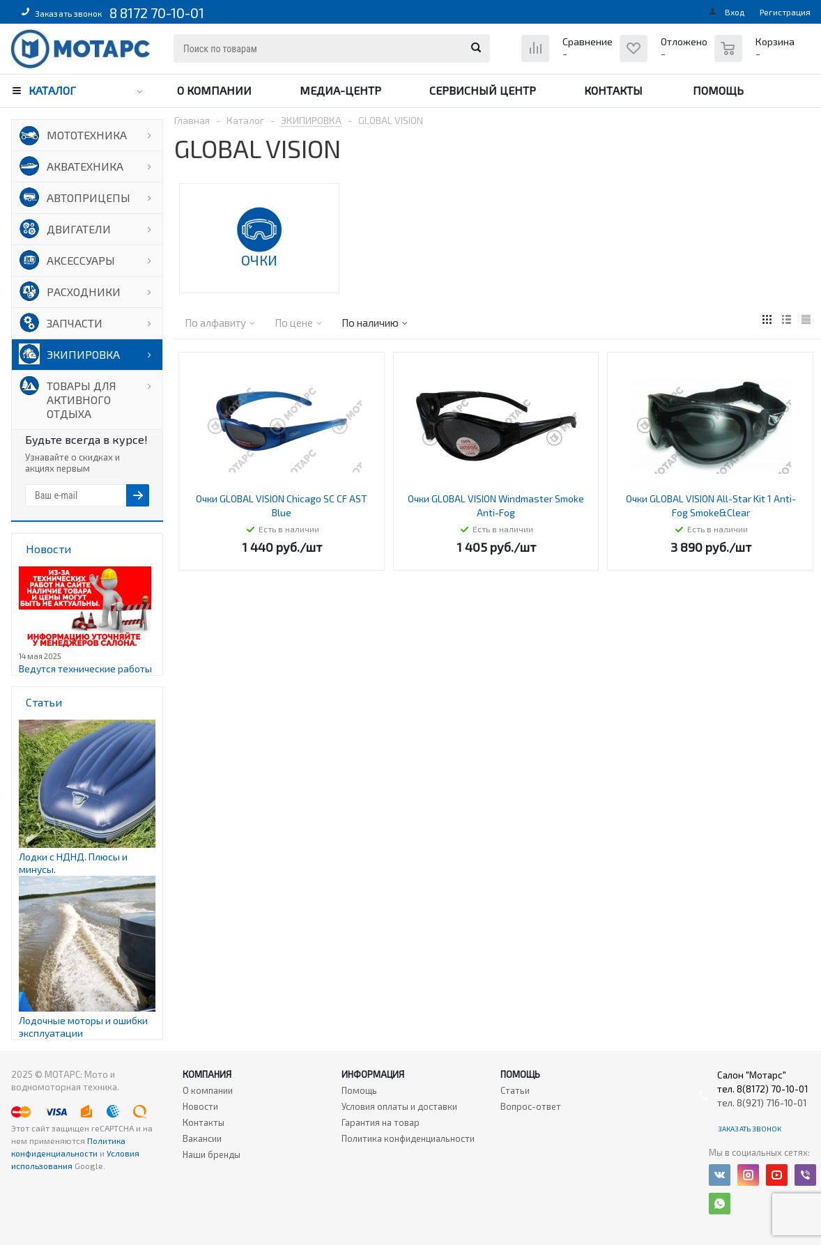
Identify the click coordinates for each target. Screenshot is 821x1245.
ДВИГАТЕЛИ (79, 228)
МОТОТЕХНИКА (87, 134)
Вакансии (202, 1138)
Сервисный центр (482, 90)
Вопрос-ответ (530, 1106)
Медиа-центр (340, 90)
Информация (373, 1074)
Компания (207, 1074)
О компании (214, 90)
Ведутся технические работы (85, 668)
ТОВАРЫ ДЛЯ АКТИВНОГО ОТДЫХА (81, 399)
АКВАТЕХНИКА (85, 166)
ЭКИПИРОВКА (83, 354)
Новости (200, 1106)
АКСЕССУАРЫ (81, 260)
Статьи (515, 1090)
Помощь (718, 90)
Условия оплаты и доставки (399, 1106)
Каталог (52, 90)
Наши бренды (211, 1154)
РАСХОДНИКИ (84, 291)
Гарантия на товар (381, 1122)
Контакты (613, 90)
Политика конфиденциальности (408, 1138)
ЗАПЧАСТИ (74, 323)
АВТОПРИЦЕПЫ (88, 197)
